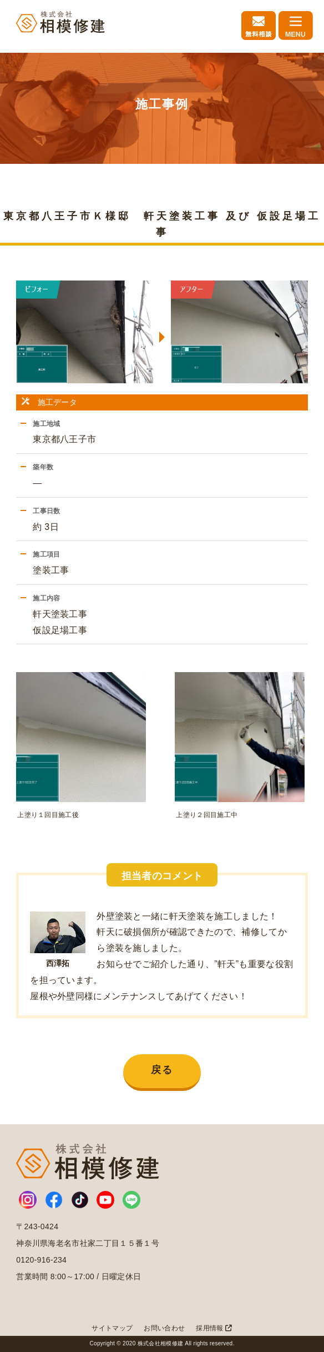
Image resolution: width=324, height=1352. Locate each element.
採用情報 (214, 1328)
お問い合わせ (164, 1328)
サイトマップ (112, 1328)
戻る (162, 1069)
